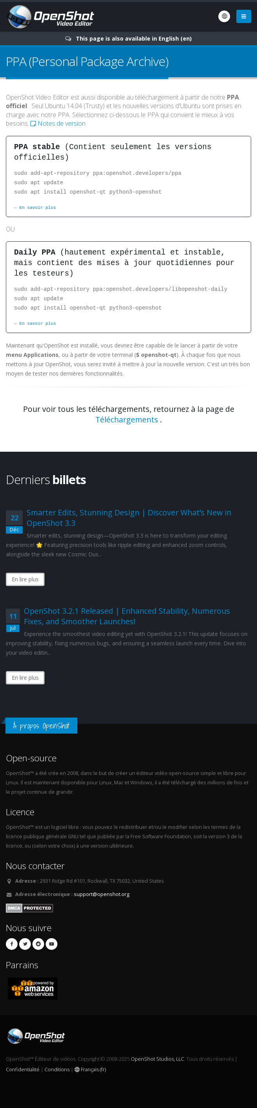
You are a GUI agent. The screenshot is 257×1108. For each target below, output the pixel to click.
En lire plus (25, 579)
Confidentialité (22, 1069)
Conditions (57, 1069)
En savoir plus (37, 207)
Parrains (22, 965)
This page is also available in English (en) (134, 38)
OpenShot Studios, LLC (157, 1059)
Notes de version (58, 123)
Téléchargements (126, 419)
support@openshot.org (101, 894)
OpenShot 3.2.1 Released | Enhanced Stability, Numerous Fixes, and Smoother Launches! (127, 616)
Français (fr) (90, 1069)
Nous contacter (35, 866)
